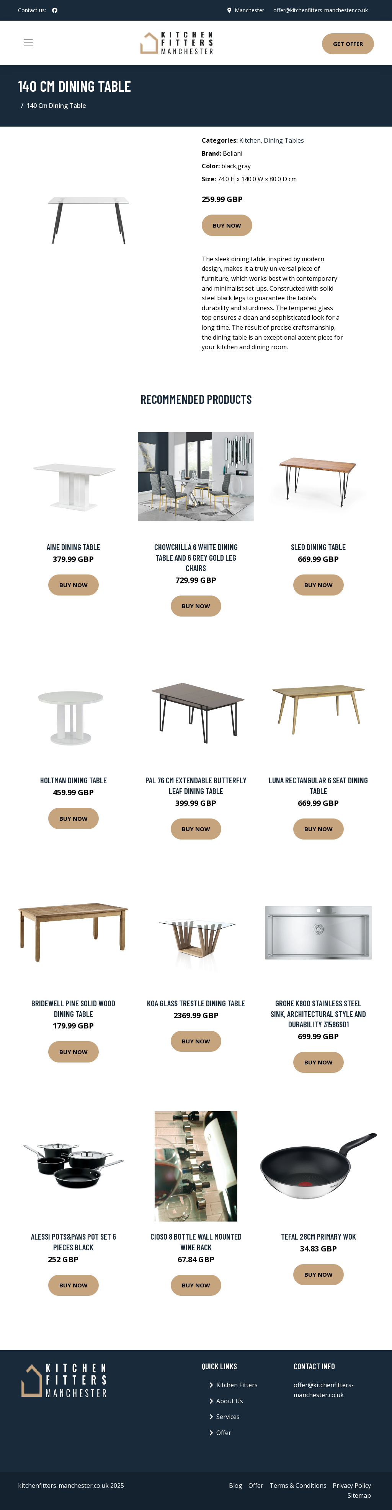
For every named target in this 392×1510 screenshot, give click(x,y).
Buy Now (227, 225)
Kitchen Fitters (237, 1385)
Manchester (249, 10)
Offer (223, 1433)
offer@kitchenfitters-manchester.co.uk (320, 10)
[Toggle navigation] (28, 43)
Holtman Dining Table (73, 780)
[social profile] (54, 10)
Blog (235, 1485)
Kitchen (250, 140)
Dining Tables (284, 140)
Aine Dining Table (73, 547)
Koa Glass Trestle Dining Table (196, 1003)
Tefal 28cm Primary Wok (318, 1236)
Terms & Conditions (298, 1485)
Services (228, 1416)
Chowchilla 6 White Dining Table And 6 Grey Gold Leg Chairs (196, 557)
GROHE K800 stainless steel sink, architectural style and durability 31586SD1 (318, 1013)
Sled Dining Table (318, 547)
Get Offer (348, 43)
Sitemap (359, 1495)
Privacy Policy (352, 1485)
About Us (229, 1401)
